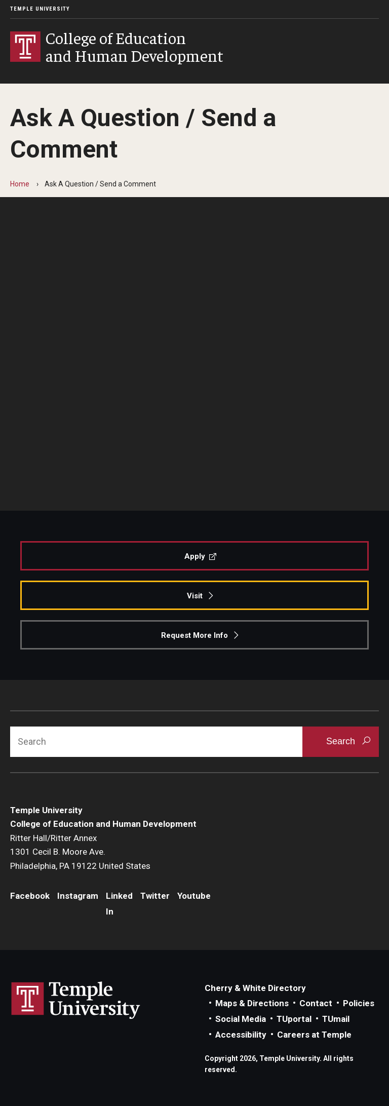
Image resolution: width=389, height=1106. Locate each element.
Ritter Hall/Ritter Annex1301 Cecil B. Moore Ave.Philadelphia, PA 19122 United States (80, 852)
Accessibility (240, 1034)
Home (19, 184)
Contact (315, 1003)
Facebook (30, 896)
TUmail (335, 1019)
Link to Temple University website (76, 1000)
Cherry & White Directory (255, 988)
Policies (358, 1003)
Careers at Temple (314, 1034)
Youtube (194, 896)
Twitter (155, 896)
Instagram (77, 896)
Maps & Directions (252, 1003)
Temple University (40, 9)
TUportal (294, 1019)
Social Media (240, 1019)
